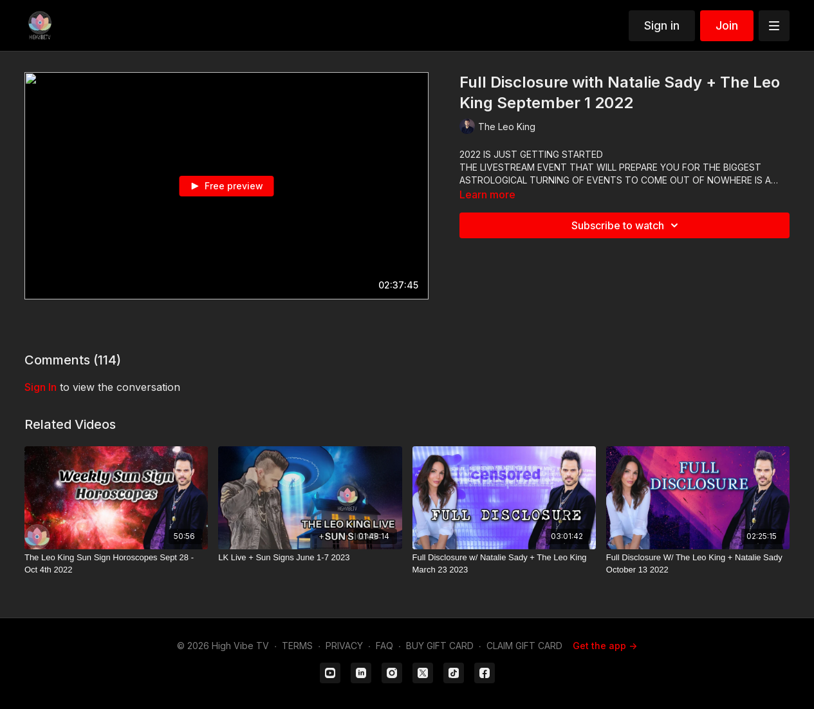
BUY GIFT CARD (440, 645)
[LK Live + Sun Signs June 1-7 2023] (310, 557)
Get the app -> (605, 645)
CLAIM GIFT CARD (524, 645)
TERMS (297, 645)
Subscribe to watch (626, 225)
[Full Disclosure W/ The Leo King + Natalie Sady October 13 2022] (698, 563)
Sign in (662, 25)
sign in (40, 387)
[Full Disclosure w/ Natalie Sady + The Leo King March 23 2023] (504, 563)
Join (727, 25)
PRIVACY (344, 645)
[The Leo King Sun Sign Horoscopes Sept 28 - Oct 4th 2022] (116, 563)
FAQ (384, 645)
